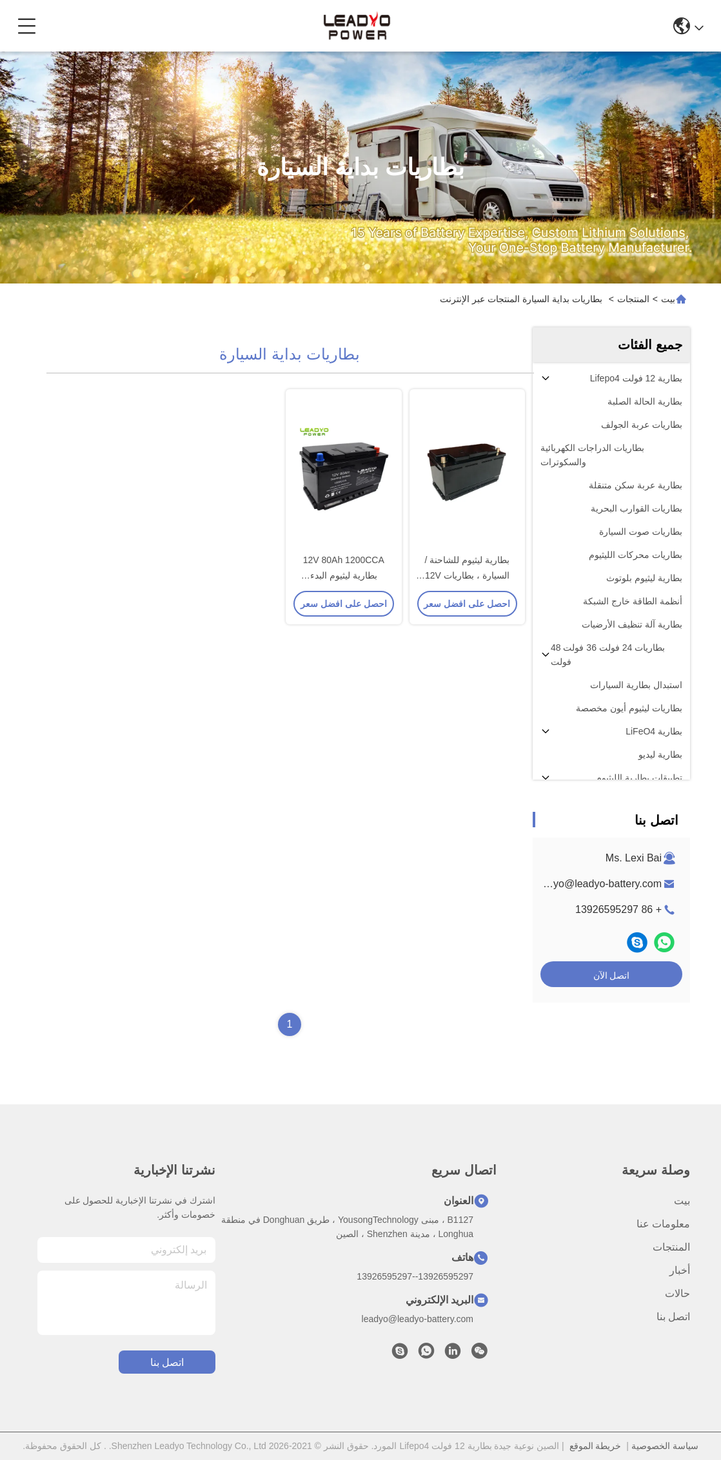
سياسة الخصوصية (664, 1446)
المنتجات (633, 299)
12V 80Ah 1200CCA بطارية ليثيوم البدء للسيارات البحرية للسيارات (343, 576)
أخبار (679, 1270)
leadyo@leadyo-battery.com (598, 883)
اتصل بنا (673, 1316)
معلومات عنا (663, 1223)
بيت (668, 299)
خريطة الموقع (595, 1446)
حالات (677, 1293)
